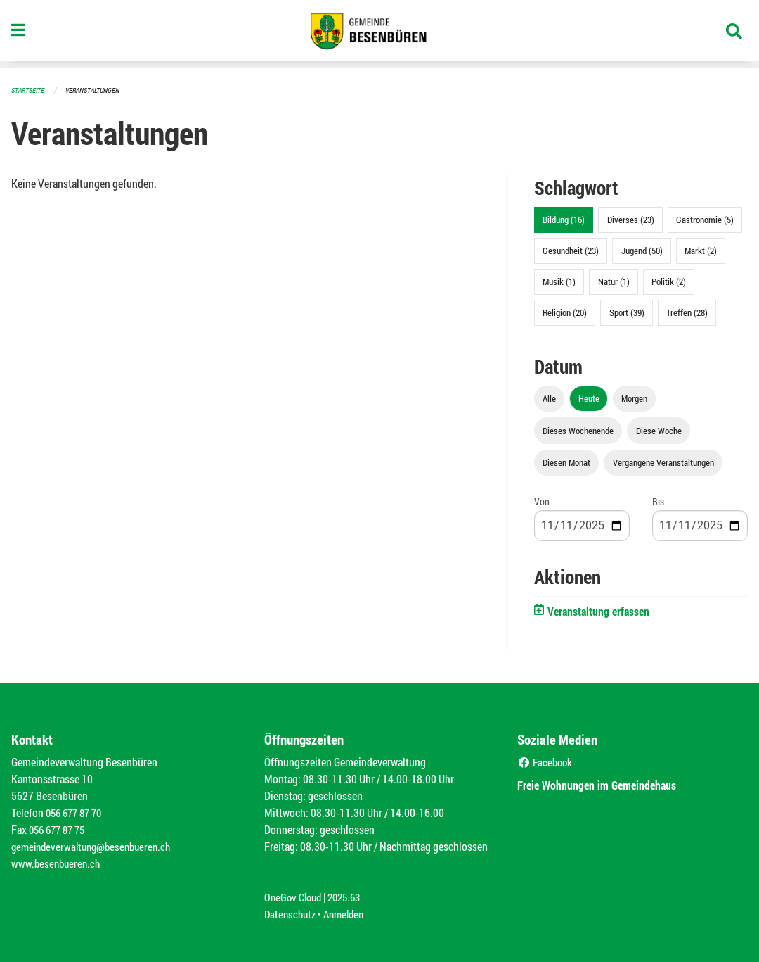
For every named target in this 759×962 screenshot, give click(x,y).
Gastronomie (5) (705, 219)
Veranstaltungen (98, 89)
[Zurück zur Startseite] (379, 34)
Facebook (546, 761)
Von (542, 501)
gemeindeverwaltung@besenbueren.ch (96, 846)
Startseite (29, 89)
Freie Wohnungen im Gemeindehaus (610, 784)
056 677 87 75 (60, 829)
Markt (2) (701, 250)
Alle (549, 398)
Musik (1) (559, 281)
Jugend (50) (642, 250)
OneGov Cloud (294, 897)
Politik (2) (668, 281)
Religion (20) (565, 312)
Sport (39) (626, 312)
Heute (588, 398)
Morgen (634, 398)
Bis (658, 501)
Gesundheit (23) (571, 250)
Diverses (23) (630, 219)
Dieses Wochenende (578, 430)
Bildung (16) (564, 219)
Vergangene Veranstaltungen (663, 462)
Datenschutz (291, 913)
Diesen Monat (566, 462)
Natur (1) (614, 281)
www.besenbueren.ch (57, 863)
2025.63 (350, 897)
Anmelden (349, 913)
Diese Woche (659, 430)
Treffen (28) (687, 312)
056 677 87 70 (77, 812)
